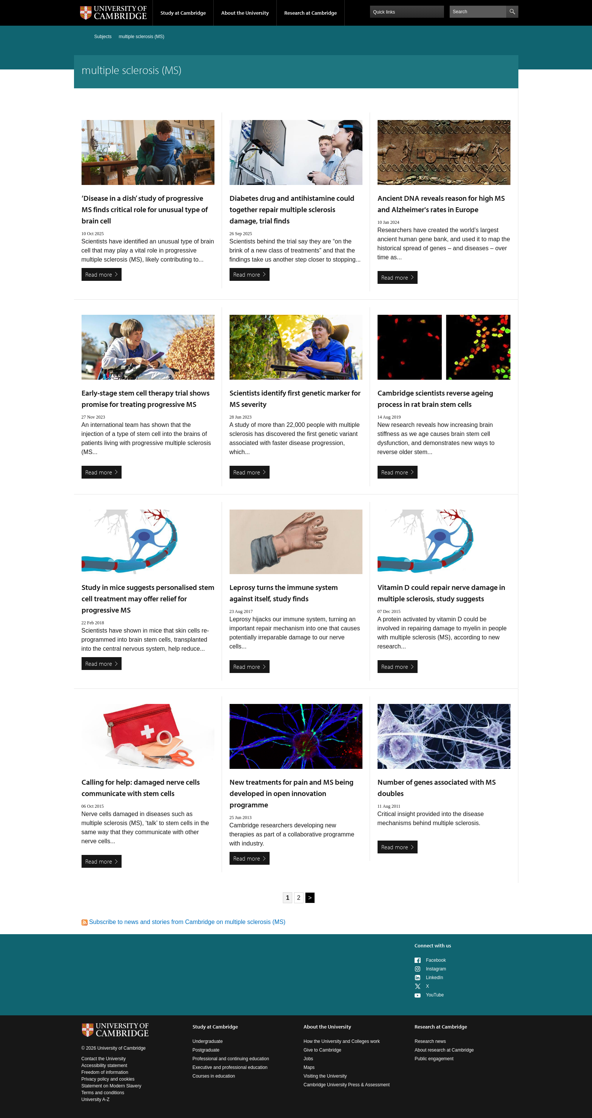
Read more (98, 274)
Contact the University (104, 1058)
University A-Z (96, 1099)
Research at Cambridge (310, 12)
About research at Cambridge (444, 1050)
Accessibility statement (104, 1065)
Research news (430, 1041)
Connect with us (433, 945)
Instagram (436, 969)
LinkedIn (434, 977)
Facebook (436, 960)
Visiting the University (325, 1076)
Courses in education (214, 1076)
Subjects (103, 36)
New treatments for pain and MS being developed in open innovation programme (291, 793)
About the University (245, 12)
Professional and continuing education (231, 1058)
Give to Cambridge (322, 1050)
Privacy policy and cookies (108, 1079)
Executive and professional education (230, 1067)
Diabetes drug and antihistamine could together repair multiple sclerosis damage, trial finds (292, 209)
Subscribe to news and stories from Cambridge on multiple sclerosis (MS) (184, 922)
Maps (309, 1067)
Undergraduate (208, 1041)
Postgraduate (206, 1050)
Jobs (308, 1058)
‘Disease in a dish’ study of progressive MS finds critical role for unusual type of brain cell (145, 209)
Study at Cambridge (183, 12)
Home (85, 36)
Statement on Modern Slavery (112, 1086)
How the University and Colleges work (342, 1041)
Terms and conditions (103, 1092)
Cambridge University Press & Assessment (347, 1084)
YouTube (435, 995)
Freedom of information (105, 1072)
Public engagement (434, 1058)
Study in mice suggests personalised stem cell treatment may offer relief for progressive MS (148, 598)
